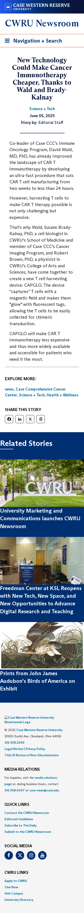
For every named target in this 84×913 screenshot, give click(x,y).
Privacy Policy (35, 742)
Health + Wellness (62, 395)
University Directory (18, 893)
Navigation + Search (32, 41)
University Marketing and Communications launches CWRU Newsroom (40, 518)
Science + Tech (32, 395)
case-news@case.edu (44, 783)
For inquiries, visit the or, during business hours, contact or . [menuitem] (32, 777)
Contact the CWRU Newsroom (26, 806)
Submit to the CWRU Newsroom (27, 825)
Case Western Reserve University (39, 723)
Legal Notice (13, 742)
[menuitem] (42, 806)
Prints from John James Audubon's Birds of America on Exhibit (37, 681)
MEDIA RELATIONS (22, 763)
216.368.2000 (14, 736)
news (9, 389)
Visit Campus (13, 887)
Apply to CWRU (15, 874)
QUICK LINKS (16, 798)
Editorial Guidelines (18, 812)
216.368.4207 (14, 783)
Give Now (11, 880)
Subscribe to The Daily (20, 819)
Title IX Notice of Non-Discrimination (31, 748)
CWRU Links (16, 866)
